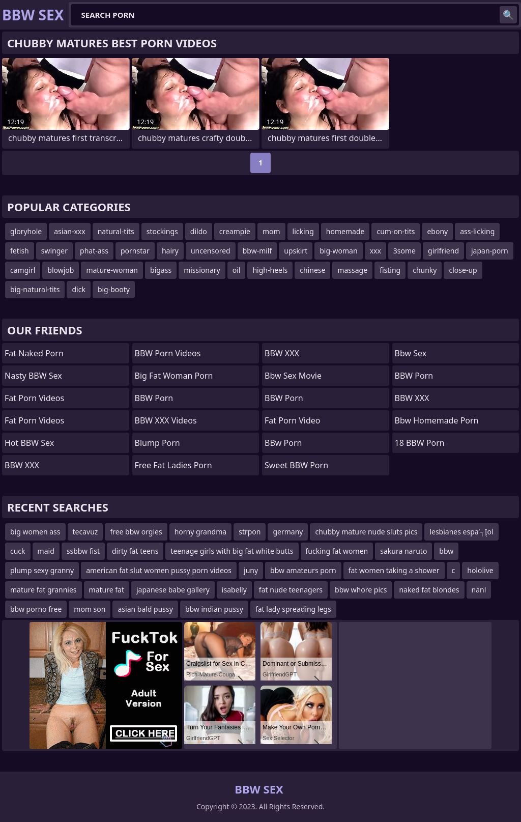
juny (251, 570)
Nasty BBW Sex (33, 375)
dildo (198, 231)
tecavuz (85, 531)
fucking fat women (337, 551)
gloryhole (26, 231)
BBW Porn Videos (168, 353)
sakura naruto (403, 551)
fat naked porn (34, 353)
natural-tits (116, 231)
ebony (437, 231)
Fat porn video (293, 420)
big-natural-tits (35, 289)
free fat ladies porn (173, 465)
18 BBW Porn (420, 442)
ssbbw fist (83, 551)
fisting (390, 270)
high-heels (269, 270)
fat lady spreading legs (293, 609)
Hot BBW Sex (29, 442)
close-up (463, 270)
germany (288, 531)
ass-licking (477, 231)
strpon (249, 531)
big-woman (338, 251)
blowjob (60, 270)
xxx (375, 251)
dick (78, 289)
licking (303, 231)
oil (237, 270)
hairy (170, 251)
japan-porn (489, 251)
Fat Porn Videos (34, 398)
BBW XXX (22, 465)
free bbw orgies (136, 531)
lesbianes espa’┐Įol (461, 531)
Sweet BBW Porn (296, 465)
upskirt (295, 251)
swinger (54, 251)
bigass (160, 270)
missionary (202, 270)
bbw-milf (257, 251)
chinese (312, 270)
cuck (17, 551)
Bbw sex (411, 353)
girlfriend (443, 251)
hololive (480, 570)
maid (46, 551)
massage (352, 270)
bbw (446, 551)
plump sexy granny (42, 570)
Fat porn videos (34, 420)
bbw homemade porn (437, 420)
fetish (19, 251)
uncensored (210, 251)
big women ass (35, 531)
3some (404, 251)
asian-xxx (69, 231)
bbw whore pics (361, 589)
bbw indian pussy (214, 609)
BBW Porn (154, 398)
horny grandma (201, 531)
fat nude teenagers (291, 589)
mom (271, 231)
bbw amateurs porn (303, 570)
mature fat (106, 589)
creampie (234, 231)
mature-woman (112, 270)
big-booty (114, 289)
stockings (162, 231)
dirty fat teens (135, 551)
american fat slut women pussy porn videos (158, 570)
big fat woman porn (174, 375)
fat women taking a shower (394, 570)
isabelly (234, 589)
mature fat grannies (43, 589)
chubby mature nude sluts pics (366, 531)
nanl (479, 589)
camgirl (22, 270)
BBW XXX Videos (166, 420)
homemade (345, 231)
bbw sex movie (293, 375)
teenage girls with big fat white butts (231, 551)
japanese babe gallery (173, 589)
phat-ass (94, 251)
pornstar (135, 251)
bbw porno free (36, 609)
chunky (425, 270)
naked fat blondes (429, 589)
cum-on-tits (396, 231)
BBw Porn (283, 442)
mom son (89, 609)
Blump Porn (157, 442)
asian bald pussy (145, 609)
